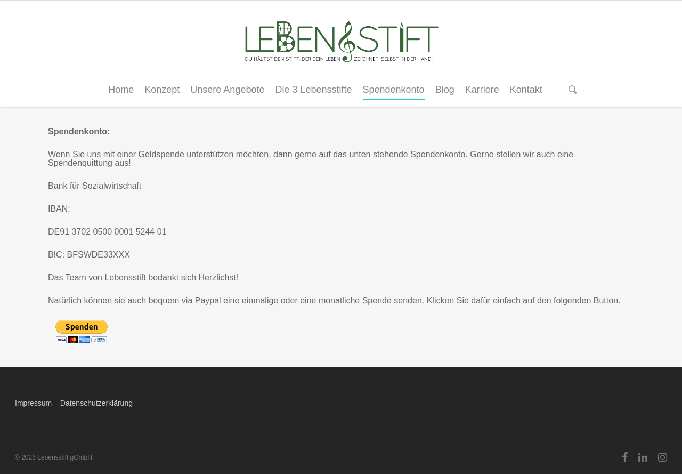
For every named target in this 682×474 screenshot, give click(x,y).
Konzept (162, 89)
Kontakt (526, 89)
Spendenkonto (394, 89)
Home (121, 89)
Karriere (482, 89)
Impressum (33, 403)
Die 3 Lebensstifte (313, 89)
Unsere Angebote (227, 89)
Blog (444, 89)
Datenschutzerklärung (96, 403)
